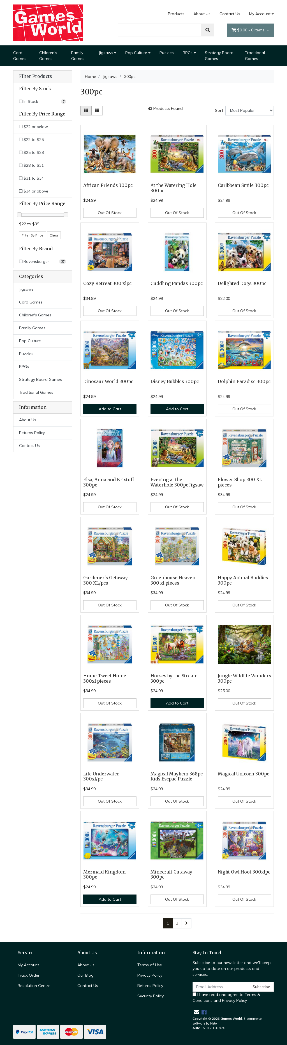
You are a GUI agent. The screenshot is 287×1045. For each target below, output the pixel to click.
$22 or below (33, 126)
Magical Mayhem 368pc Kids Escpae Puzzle (177, 776)
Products (176, 13)
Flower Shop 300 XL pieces (240, 482)
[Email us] (196, 1012)
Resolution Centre (34, 985)
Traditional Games (255, 55)
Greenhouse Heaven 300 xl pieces (173, 580)
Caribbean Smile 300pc (243, 185)
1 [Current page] (168, 923)
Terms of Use (149, 964)
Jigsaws (106, 52)
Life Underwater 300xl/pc (101, 776)
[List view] (97, 110)
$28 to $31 (31, 165)
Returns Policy (32, 432)
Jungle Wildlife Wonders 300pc (244, 678)
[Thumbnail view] (86, 110)
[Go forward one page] (186, 923)
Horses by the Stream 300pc (174, 678)
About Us (201, 13)
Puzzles (166, 52)
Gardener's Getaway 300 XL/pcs (105, 580)
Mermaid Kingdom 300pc (104, 874)
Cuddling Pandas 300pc (177, 283)
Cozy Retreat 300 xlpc (107, 283)
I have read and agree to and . (226, 997)
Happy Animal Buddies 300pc (243, 580)
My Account (28, 964)
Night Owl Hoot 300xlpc (244, 872)
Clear (54, 235)
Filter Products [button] (35, 76)
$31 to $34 (31, 178)
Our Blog (85, 975)
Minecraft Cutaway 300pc (171, 874)
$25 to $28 (31, 152)
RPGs (188, 52)
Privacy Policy (149, 975)
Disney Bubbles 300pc (175, 381)
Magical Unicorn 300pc (243, 774)
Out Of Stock (110, 212)
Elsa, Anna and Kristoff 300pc (108, 482)
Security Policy (150, 995)
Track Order (29, 975)
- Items (249, 30)
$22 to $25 (31, 139)
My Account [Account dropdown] (259, 13)
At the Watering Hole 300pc (173, 188)
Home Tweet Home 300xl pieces (104, 678)
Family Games (77, 55)
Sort (219, 110)
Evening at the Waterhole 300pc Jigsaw (177, 482)
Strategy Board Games (219, 55)
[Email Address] (221, 987)
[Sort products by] (249, 110)
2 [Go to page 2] (177, 923)
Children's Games (48, 55)
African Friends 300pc (108, 185)
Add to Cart (110, 408)
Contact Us (229, 13)
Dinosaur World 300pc (108, 381)
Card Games (19, 55)
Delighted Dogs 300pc (242, 283)
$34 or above (33, 191)
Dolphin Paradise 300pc (244, 381)
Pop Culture (136, 52)
